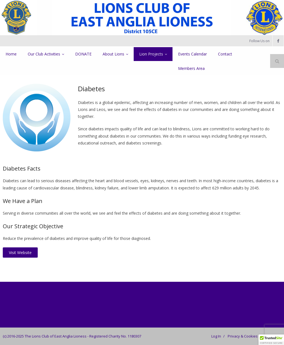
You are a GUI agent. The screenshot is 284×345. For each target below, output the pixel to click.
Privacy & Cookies (243, 336)
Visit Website (20, 252)
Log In (216, 336)
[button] (271, 339)
